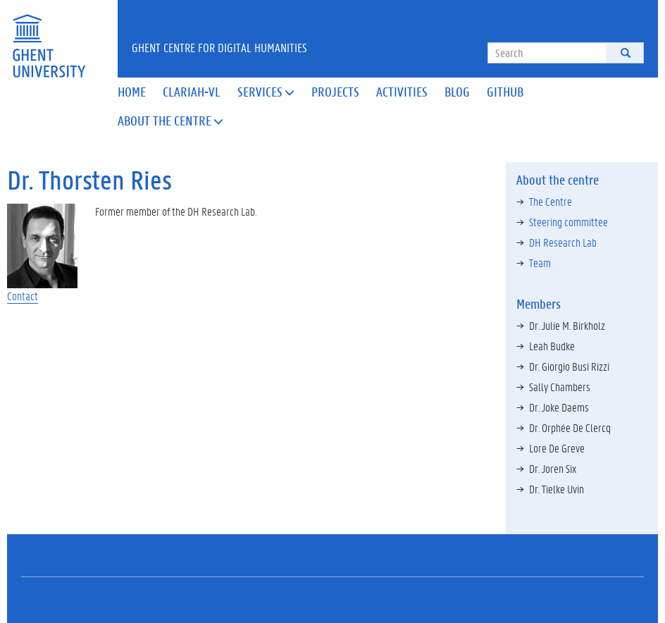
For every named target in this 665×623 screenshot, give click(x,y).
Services (265, 91)
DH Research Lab (563, 242)
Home (132, 91)
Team (540, 262)
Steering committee (568, 221)
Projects (335, 91)
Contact (22, 295)
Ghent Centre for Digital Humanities (219, 47)
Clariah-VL (191, 91)
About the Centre (170, 120)
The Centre (550, 201)
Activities (402, 91)
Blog (457, 91)
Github (505, 91)
